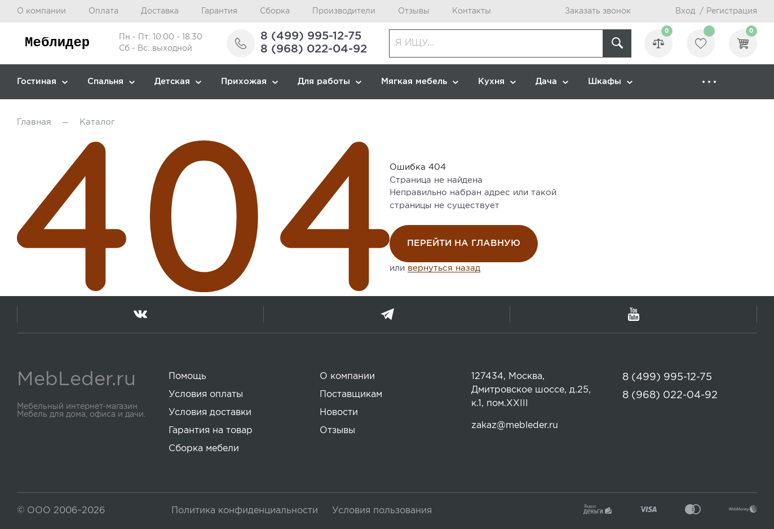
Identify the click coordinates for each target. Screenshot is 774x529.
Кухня (497, 81)
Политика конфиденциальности (244, 510)
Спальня (111, 81)
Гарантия (219, 11)
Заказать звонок (598, 11)
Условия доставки (210, 412)
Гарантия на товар (211, 430)
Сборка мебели (204, 448)
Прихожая (249, 81)
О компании (41, 11)
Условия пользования (382, 510)
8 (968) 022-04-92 (313, 49)
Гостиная (42, 81)
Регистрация (731, 11)
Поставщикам (351, 394)
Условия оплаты (206, 394)
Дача (552, 81)
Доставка (160, 11)
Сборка (275, 11)
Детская (177, 81)
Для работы (329, 81)
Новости (339, 412)
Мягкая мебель (419, 81)
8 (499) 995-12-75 (310, 36)
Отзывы (414, 11)
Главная (34, 122)
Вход (685, 11)
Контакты (471, 11)
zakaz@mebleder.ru (514, 425)
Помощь (187, 376)
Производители (343, 11)
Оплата (103, 11)
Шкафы (610, 81)
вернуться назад (444, 268)
